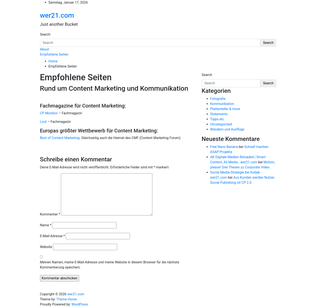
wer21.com (57, 15)
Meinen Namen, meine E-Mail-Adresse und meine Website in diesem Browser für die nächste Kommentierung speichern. (109, 264)
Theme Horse (66, 299)
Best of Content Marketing (60, 138)
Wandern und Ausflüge (227, 129)
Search (45, 34)
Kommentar (50, 214)
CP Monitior (49, 113)
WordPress (79, 304)
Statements (219, 114)
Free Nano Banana (224, 147)
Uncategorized (221, 124)
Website (46, 247)
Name (45, 225)
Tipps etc (217, 119)
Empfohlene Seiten (54, 54)
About (44, 49)
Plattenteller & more (225, 109)
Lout (43, 122)
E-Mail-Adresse (52, 236)
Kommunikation (222, 104)
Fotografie (218, 99)
